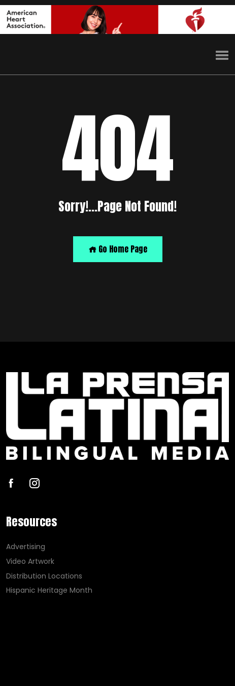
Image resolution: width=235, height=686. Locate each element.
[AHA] (117, 19)
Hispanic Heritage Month (49, 590)
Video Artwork (30, 561)
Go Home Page (117, 249)
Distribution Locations (44, 576)
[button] (222, 55)
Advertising (25, 547)
